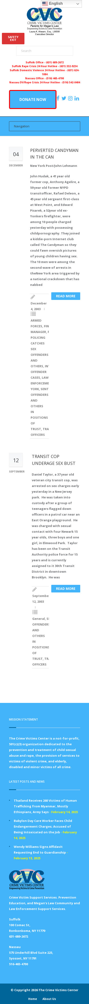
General (38, 618)
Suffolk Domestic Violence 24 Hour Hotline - (38, 70)
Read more (65, 296)
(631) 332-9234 (68, 66)
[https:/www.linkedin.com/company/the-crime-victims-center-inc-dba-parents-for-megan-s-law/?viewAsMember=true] (77, 98)
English (52, 4)
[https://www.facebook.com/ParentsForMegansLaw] (58, 98)
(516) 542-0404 (71, 82)
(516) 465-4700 (55, 78)
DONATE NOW (32, 99)
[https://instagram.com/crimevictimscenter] (71, 98)
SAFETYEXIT (13, 38)
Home (32, 999)
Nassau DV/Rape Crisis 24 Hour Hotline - (35, 82)
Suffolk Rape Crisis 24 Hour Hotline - (36, 66)
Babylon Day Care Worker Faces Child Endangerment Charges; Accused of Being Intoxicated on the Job (43, 826)
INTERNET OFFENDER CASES (45, 372)
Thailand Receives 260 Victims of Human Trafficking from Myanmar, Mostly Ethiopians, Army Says (45, 806)
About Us (49, 999)
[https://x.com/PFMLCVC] (64, 98)
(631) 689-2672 (55, 62)
